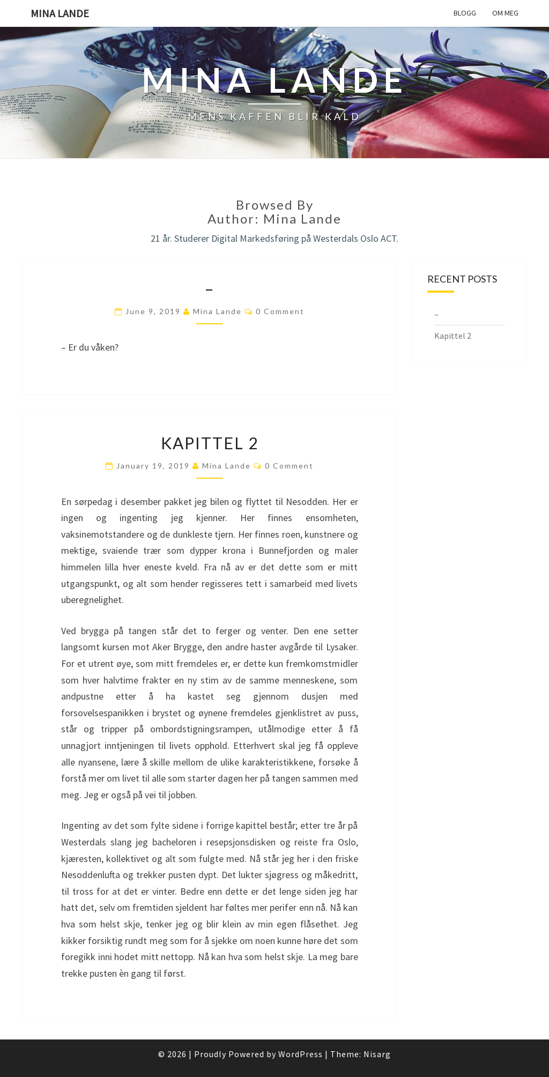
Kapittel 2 (209, 442)
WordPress (300, 1054)
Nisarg (377, 1054)
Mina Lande (60, 13)
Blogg (465, 13)
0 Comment (280, 311)
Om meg (505, 13)
